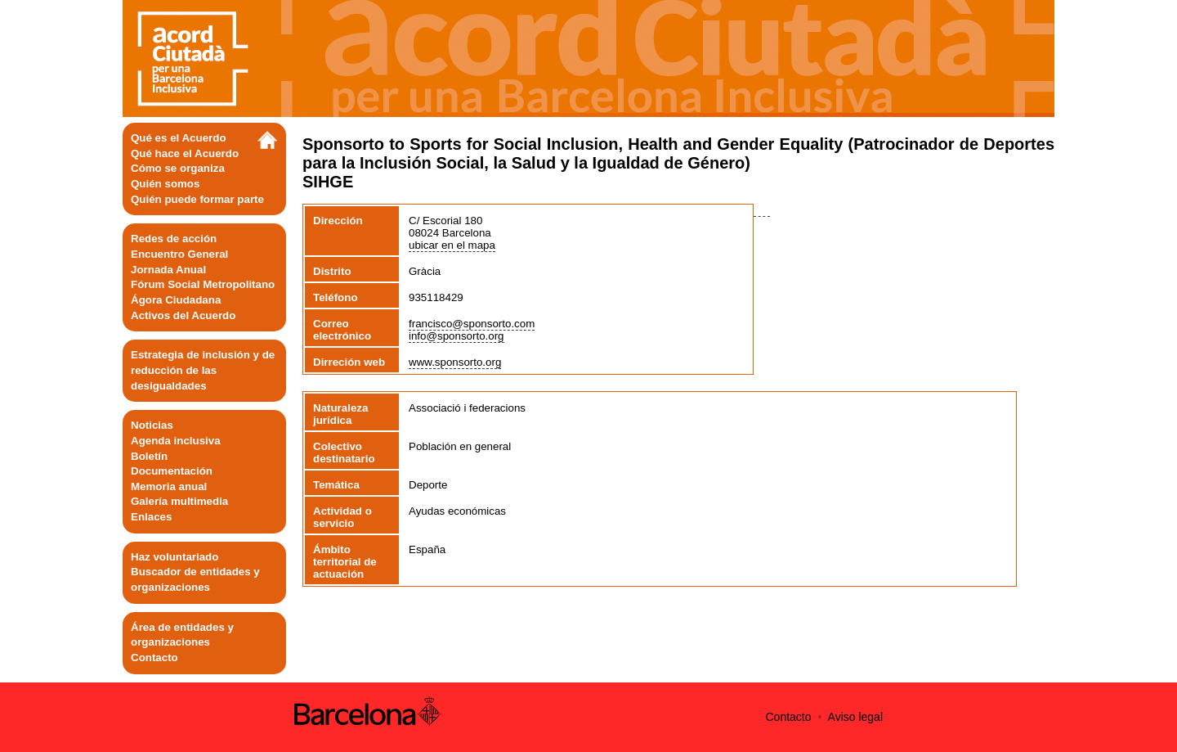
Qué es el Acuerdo (178, 138)
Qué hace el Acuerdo (185, 153)
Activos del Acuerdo (183, 315)
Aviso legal (855, 716)
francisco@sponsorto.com (472, 323)
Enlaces (151, 517)
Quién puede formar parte (197, 199)
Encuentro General (179, 254)
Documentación (172, 471)
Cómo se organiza (178, 168)
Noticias (152, 425)
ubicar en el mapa (452, 245)
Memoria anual (169, 486)
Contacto (154, 657)
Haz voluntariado (174, 557)
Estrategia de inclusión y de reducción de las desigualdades (203, 370)
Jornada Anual (168, 269)
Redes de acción (174, 238)
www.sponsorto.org (455, 362)
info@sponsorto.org (456, 336)
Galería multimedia (179, 501)
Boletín (149, 456)
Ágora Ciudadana (176, 300)
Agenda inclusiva (176, 441)
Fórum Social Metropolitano (203, 284)
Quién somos (165, 184)
